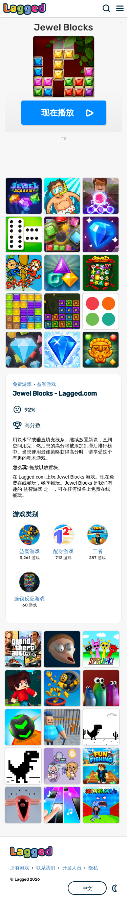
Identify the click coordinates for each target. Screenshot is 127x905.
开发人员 (71, 868)
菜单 (120, 8)
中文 (87, 888)
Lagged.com (32, 852)
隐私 (93, 868)
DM (115, 888)
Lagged (25, 8)
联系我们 (45, 868)
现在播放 (57, 112)
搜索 (106, 8)
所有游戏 (19, 868)
